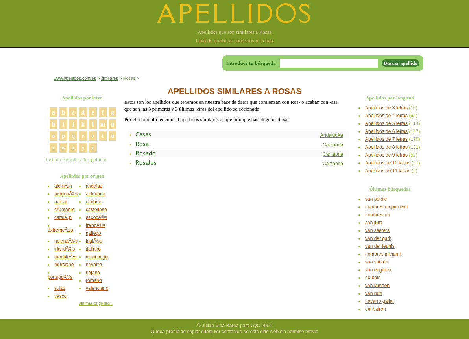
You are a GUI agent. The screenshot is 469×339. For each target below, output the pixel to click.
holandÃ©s (66, 241)
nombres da (377, 214)
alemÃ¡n (63, 186)
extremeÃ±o (60, 230)
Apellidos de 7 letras (386, 139)
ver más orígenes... (96, 303)
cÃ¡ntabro (64, 209)
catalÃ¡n (63, 217)
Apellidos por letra (82, 98)
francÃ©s (95, 225)
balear (60, 202)
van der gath (378, 238)
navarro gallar (379, 301)
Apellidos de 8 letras (386, 147)
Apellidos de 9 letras (386, 155)
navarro (94, 264)
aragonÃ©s (66, 194)
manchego (97, 257)
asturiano (95, 194)
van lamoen (377, 285)
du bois (372, 277)
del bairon (375, 309)
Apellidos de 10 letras (387, 163)
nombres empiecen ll (387, 207)
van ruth (373, 293)
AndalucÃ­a (331, 135)
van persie (376, 199)
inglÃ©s (94, 241)
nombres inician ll (383, 254)
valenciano (97, 288)
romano (94, 280)
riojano (93, 272)
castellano (96, 209)
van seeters (377, 230)
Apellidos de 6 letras (386, 131)
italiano (93, 249)
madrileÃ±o (66, 257)
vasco (60, 296)
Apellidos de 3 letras (386, 108)
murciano (64, 264)
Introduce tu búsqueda (251, 63)
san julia (373, 222)
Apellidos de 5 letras (386, 123)
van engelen (378, 270)
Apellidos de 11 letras (387, 170)
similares (109, 78)
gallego (93, 233)
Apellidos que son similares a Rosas (234, 32)
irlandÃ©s (64, 249)
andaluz (94, 186)
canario (93, 202)
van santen (376, 262)
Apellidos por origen (82, 176)
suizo (59, 288)
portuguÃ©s (60, 277)
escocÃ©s (96, 217)
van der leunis (380, 246)
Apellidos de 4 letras (386, 115)
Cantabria (333, 144)
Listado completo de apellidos (76, 159)
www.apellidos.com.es (75, 78)
